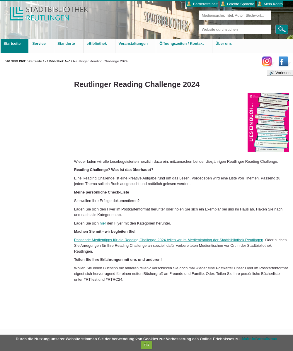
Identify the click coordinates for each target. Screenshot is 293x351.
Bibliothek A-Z (59, 61)
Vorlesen (283, 73)
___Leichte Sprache (237, 4)
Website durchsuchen (198, 24)
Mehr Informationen (259, 339)
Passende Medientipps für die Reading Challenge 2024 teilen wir (168, 240)
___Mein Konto (270, 4)
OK (146, 345)
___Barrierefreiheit (202, 4)
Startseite (34, 61)
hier (103, 223)
